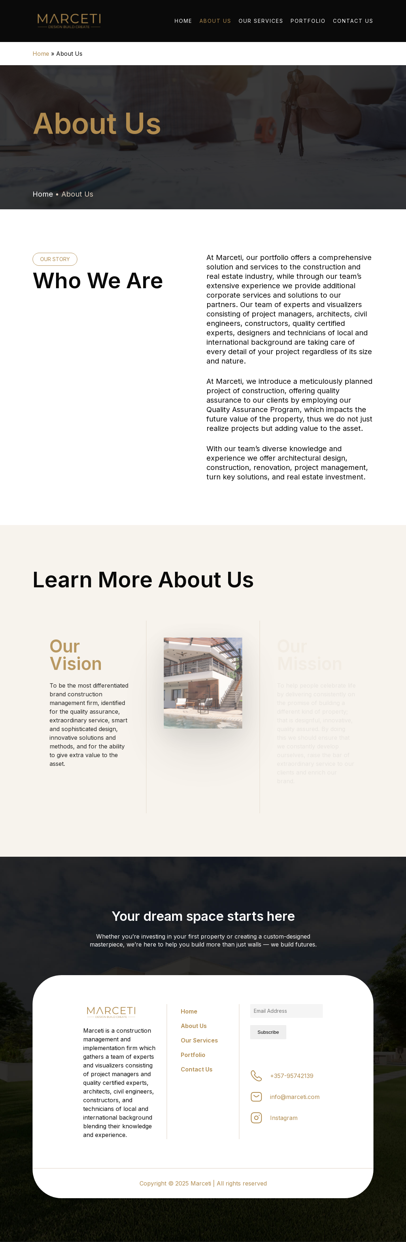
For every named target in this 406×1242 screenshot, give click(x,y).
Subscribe (268, 1032)
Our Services (199, 1040)
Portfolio (193, 1054)
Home (41, 53)
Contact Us (197, 1069)
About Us (194, 1025)
